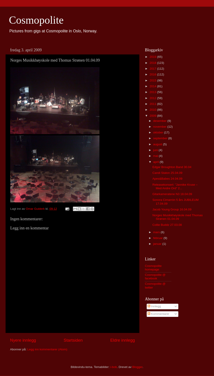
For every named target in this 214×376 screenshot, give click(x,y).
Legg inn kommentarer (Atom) (47, 349)
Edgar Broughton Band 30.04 (171, 167)
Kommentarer (158, 314)
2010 (153, 109)
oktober (158, 132)
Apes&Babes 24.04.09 (167, 178)
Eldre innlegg (122, 340)
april (156, 162)
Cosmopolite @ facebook (155, 276)
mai (156, 156)
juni (156, 150)
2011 (153, 104)
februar (158, 238)
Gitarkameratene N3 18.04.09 (172, 194)
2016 (153, 74)
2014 (153, 86)
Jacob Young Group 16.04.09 (171, 209)
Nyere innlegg (23, 340)
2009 (153, 115)
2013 (153, 92)
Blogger (137, 367)
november (160, 126)
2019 (153, 56)
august (158, 144)
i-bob (113, 367)
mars (157, 232)
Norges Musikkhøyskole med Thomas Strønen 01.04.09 (177, 217)
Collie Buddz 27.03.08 (167, 224)
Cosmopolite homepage (153, 267)
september (160, 138)
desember (160, 121)
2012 (153, 98)
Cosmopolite (36, 20)
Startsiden (73, 340)
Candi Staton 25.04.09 (167, 172)
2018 (153, 62)
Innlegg (154, 306)
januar (157, 243)
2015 (153, 80)
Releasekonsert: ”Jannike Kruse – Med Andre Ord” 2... (175, 186)
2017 (153, 68)
